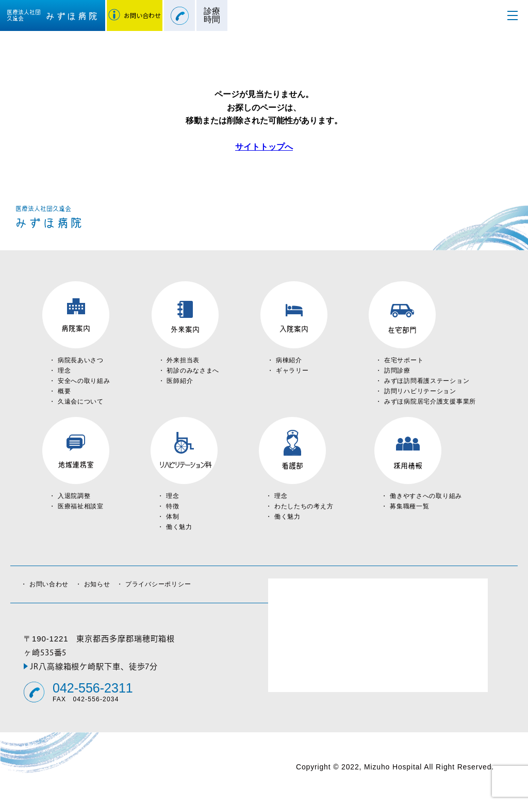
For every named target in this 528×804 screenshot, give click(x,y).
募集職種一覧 (409, 506)
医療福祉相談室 (81, 506)
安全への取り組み (84, 380)
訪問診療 (397, 370)
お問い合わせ (52, 584)
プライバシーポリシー (158, 584)
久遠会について (81, 401)
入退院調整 (74, 496)
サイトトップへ (264, 146)
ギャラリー (292, 370)
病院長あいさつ (81, 360)
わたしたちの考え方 (303, 506)
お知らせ (100, 584)
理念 (64, 370)
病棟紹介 (289, 360)
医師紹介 (180, 380)
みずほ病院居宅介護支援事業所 (430, 401)
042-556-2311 (93, 688)
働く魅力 (179, 526)
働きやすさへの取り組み (426, 496)
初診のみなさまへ (193, 370)
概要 (64, 391)
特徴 (172, 506)
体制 (172, 516)
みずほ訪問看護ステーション (426, 380)
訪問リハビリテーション (420, 391)
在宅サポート (403, 360)
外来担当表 (183, 360)
